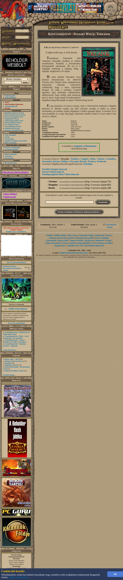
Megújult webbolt (11, 365)
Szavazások (9, 158)
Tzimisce (75, 159)
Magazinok (9, 119)
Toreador (64, 159)
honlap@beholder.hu (16, 557)
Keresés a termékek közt (14, 130)
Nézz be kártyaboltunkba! (16, 262)
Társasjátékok (10, 126)
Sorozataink (9, 139)
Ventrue (100, 159)
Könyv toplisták (11, 154)
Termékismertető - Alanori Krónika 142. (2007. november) (14, 341)
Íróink (7, 137)
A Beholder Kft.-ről (74, 246)
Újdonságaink (10, 96)
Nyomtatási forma (111, 225)
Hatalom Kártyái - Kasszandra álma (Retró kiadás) (12, 268)
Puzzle (108, 235)
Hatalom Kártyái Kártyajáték (61, 238)
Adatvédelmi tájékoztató (94, 246)
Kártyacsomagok (11, 117)
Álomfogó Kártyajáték (84, 238)
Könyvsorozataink (53, 243)
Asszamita (47, 161)
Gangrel (84, 159)
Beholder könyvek (11, 113)
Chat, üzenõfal (10, 135)
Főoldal (49, 235)
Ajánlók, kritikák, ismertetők (16, 141)
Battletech (100, 240)
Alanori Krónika (76, 240)
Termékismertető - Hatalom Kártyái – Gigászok (14, 345)
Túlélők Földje (60, 235)
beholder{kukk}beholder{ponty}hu (73, 253)
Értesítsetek (102, 202)
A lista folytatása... (10, 350)
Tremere (92, 161)
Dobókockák (9, 128)
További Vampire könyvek (54, 169)
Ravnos (56, 161)
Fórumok (8, 156)
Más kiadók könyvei (12, 115)
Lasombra (111, 159)
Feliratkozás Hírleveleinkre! (15, 172)
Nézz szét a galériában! (16, 323)
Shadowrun (89, 240)
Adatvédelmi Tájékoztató (10, 195)
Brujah (83, 161)
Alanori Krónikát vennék (14, 371)
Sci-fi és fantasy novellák (101, 243)
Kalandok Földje (86, 235)
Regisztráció (59, 246)
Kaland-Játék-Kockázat (14, 361)
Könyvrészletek (10, 143)
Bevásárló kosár (11, 163)
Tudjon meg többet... (19, 577)
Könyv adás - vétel (11, 359)
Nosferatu (101, 161)
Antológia (87, 164)
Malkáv (65, 161)
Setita (92, 159)
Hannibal (8, 363)
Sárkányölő (99, 235)
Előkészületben (10, 98)
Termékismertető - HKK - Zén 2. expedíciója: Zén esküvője (16, 337)
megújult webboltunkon (85, 146)
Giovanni (74, 161)
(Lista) (21, 113)
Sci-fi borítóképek (11, 149)
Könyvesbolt (63, 240)
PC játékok (9, 124)
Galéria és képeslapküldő (79, 243)
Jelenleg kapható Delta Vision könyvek (60, 174)
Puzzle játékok (10, 122)
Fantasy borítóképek (12, 147)
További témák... (9, 375)
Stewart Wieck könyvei (53, 172)
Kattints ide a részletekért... (16, 232)
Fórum (65, 243)
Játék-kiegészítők (11, 121)
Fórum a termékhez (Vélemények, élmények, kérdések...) (79, 212)
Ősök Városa (72, 235)
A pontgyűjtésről (11, 106)
